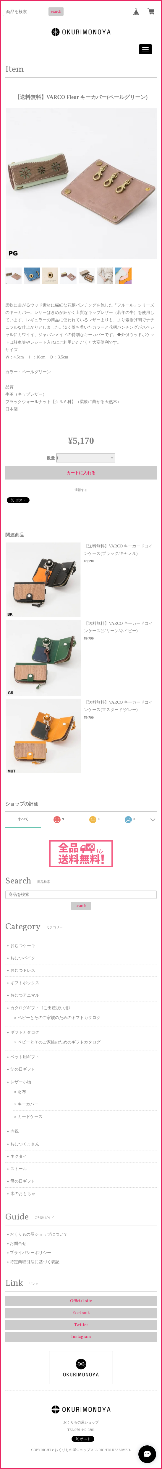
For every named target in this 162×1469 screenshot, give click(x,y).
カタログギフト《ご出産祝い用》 (41, 1008)
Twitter (81, 1325)
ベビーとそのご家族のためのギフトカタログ (59, 1017)
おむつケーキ (22, 945)
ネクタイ (18, 1156)
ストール (18, 1169)
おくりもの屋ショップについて (39, 1234)
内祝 (14, 1131)
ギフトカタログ (24, 1032)
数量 (51, 458)
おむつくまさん (24, 1144)
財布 (22, 1092)
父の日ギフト (22, 1069)
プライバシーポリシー (30, 1252)
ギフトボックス (24, 983)
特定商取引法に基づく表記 (34, 1262)
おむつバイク (22, 958)
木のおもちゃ (22, 1193)
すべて (23, 819)
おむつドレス (22, 970)
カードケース (30, 1116)
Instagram (81, 1337)
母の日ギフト (22, 1181)
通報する (81, 490)
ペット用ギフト (24, 1057)
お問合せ (18, 1243)
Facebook (81, 1313)
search (56, 11)
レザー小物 (20, 1082)
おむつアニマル (24, 995)
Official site (81, 1301)
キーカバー (28, 1104)
